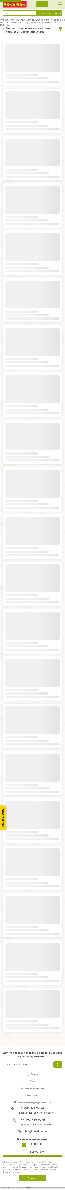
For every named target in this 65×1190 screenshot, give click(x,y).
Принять (32, 1178)
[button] (5, 13)
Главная (4, 20)
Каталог (14, 20)
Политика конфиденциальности (32, 1102)
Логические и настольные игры (35, 20)
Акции (32, 1074)
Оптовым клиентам (32, 1088)
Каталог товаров (49, 13)
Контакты (32, 1095)
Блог (32, 1081)
